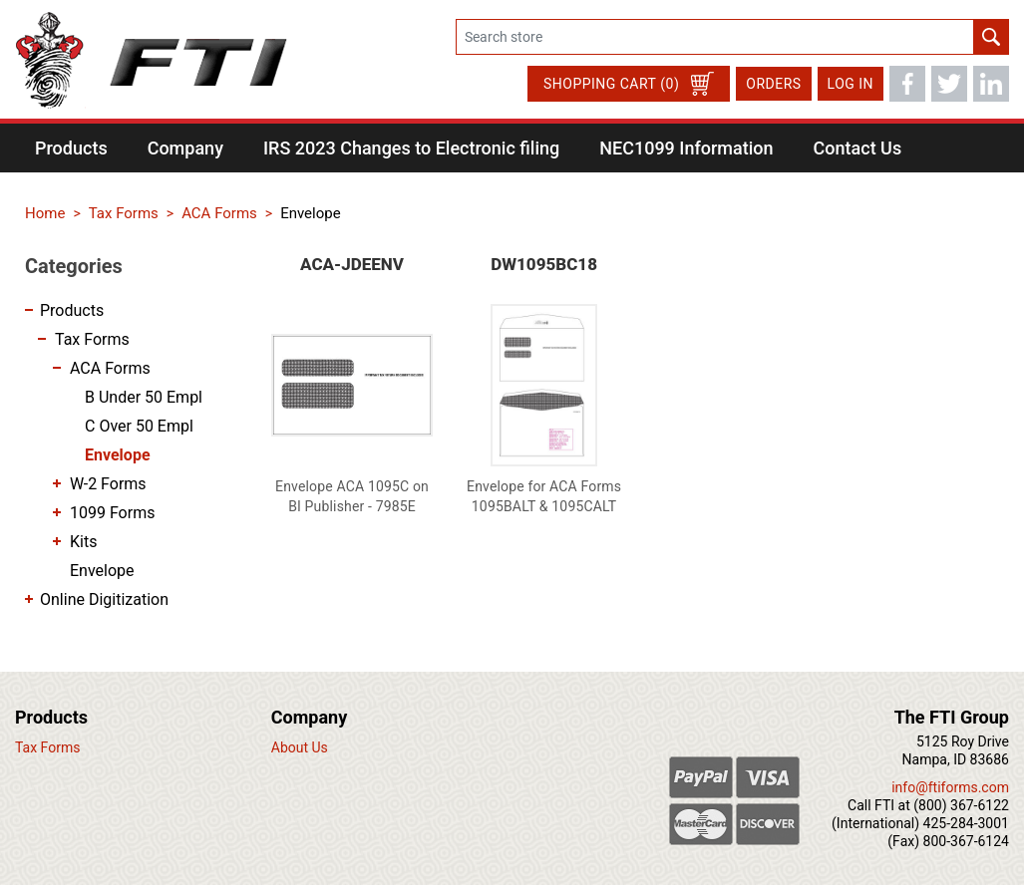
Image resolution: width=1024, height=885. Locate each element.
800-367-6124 (966, 841)
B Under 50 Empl (143, 397)
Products (72, 310)
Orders (773, 84)
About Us (299, 747)
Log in (850, 84)
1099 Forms (112, 512)
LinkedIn (991, 84)
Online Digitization (104, 599)
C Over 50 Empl (139, 426)
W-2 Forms (108, 483)
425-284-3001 (966, 823)
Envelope (118, 454)
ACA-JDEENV (352, 264)
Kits (83, 541)
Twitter (949, 84)
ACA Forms (110, 368)
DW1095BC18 (544, 264)
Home (45, 213)
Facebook (907, 84)
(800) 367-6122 (961, 805)
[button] (71, 148)
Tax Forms (92, 339)
